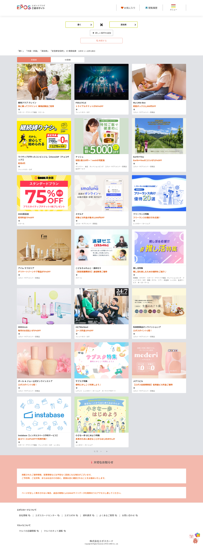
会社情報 (25, 515)
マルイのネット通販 (55, 530)
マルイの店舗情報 (29, 530)
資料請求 (89, 515)
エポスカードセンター (47, 515)
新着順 (34, 59)
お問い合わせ (130, 515)
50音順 (67, 59)
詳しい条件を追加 (101, 32)
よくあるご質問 (108, 515)
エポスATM (71, 515)
